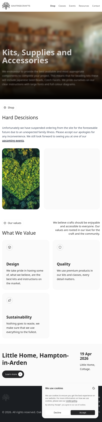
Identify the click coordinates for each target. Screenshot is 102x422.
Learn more (13, 374)
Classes (62, 5)
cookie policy (71, 401)
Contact (96, 5)
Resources (84, 5)
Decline (57, 413)
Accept (82, 413)
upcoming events (13, 140)
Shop (52, 5)
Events (72, 5)
